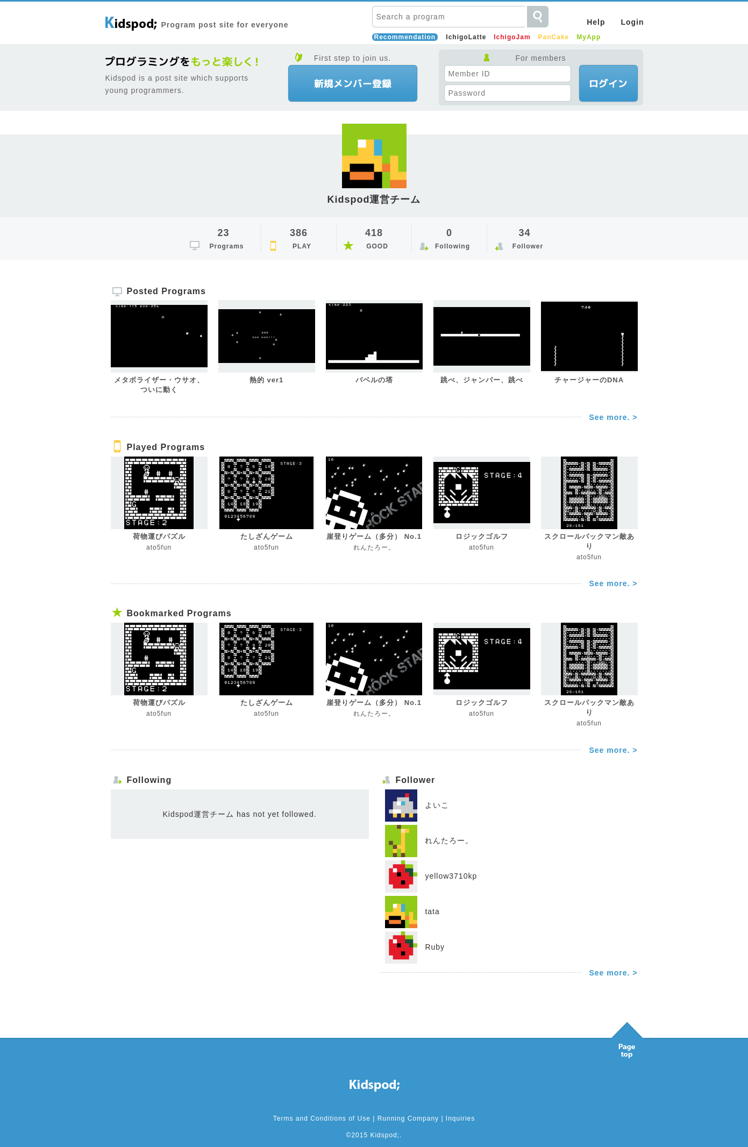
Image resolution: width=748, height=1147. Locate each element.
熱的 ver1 (266, 380)
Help (596, 22)
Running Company (408, 1118)
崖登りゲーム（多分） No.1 (374, 536)
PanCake (553, 37)
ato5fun (159, 547)
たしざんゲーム (266, 536)
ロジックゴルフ (481, 536)
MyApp (588, 37)
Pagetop (627, 1037)
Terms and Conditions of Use (322, 1118)
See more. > (613, 417)
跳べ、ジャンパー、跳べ (481, 380)
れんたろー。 (374, 547)
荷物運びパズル (159, 536)
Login (632, 22)
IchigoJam (512, 37)
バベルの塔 (374, 380)
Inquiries (460, 1118)
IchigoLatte (466, 37)
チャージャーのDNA (589, 380)
